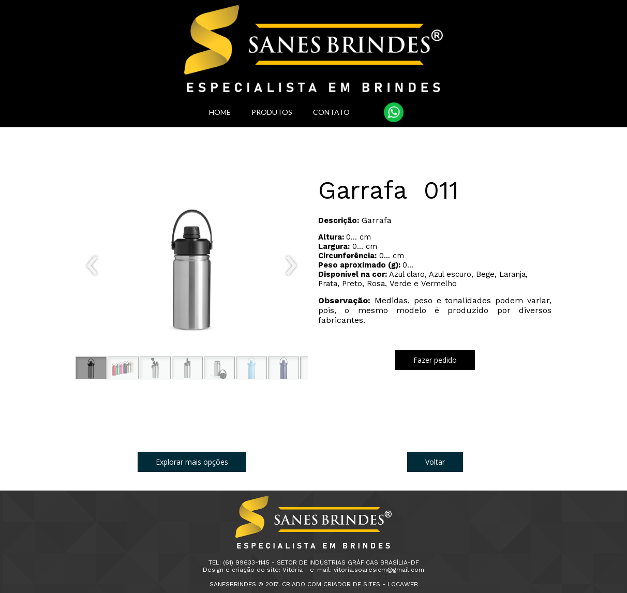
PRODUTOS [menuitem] (271, 112)
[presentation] (92, 266)
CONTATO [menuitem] (331, 112)
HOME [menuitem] (220, 112)
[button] (91, 368)
